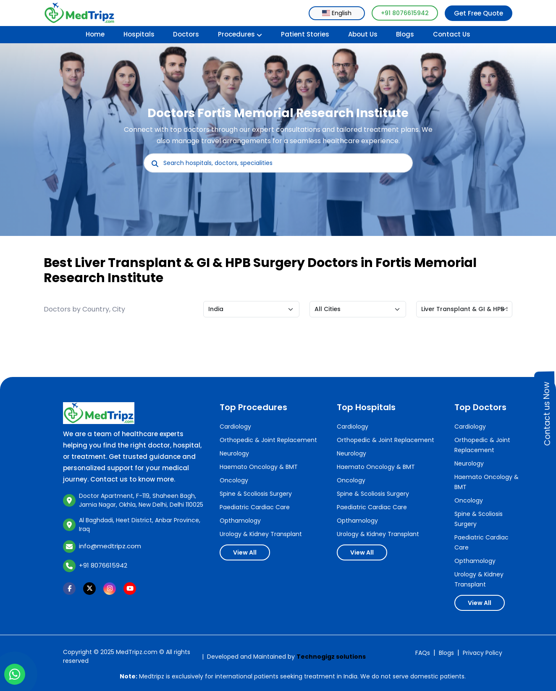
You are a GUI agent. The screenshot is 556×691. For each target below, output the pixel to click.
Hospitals (139, 34)
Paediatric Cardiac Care (255, 507)
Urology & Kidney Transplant (261, 534)
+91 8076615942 (405, 13)
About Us (363, 34)
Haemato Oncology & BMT (259, 467)
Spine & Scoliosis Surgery (256, 493)
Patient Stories (305, 34)
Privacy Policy (482, 653)
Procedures (240, 34)
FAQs (422, 653)
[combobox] (337, 13)
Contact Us (451, 34)
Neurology (234, 453)
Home (95, 34)
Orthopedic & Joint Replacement (268, 440)
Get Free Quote (478, 13)
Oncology (234, 480)
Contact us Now (546, 414)
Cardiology (235, 426)
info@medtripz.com (110, 546)
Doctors (186, 34)
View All (245, 552)
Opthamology (240, 520)
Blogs (405, 34)
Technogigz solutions (331, 656)
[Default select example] (251, 309)
